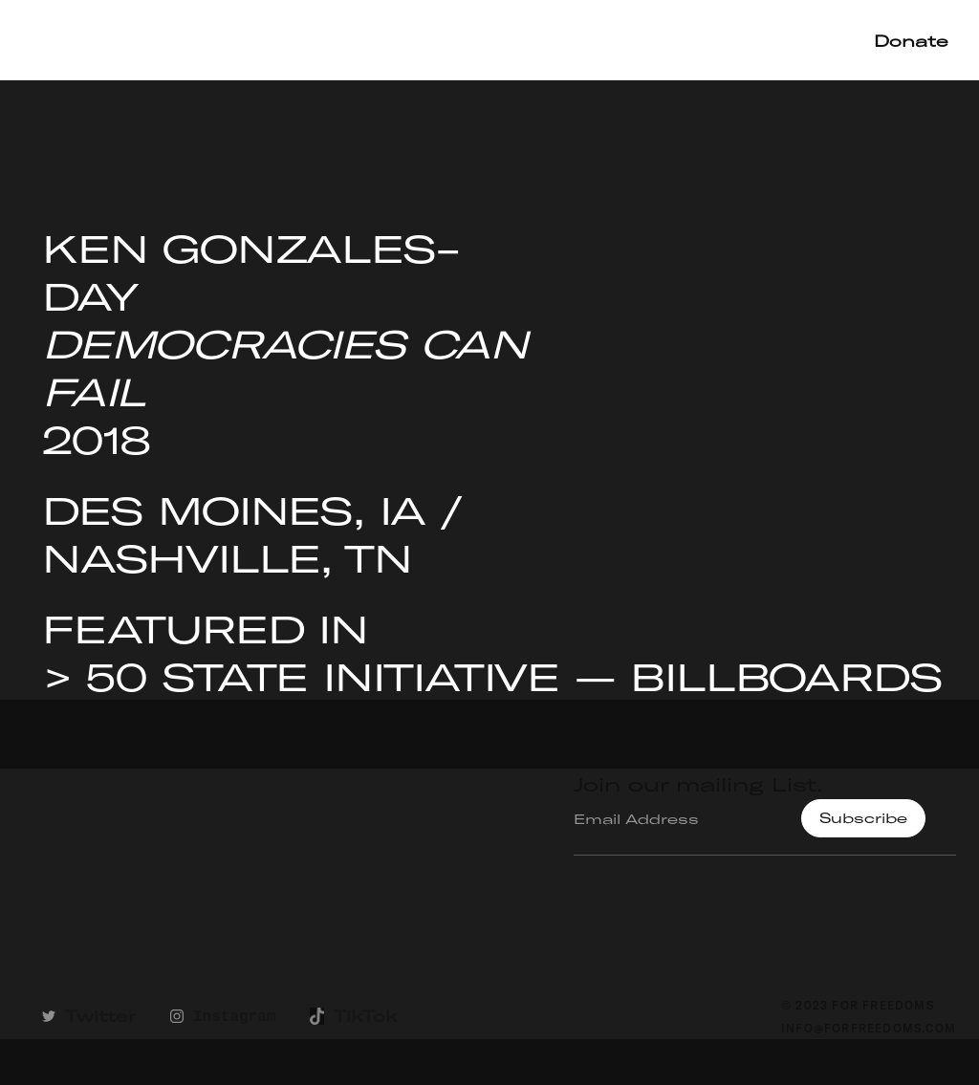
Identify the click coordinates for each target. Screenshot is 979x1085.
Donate (911, 41)
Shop (808, 40)
